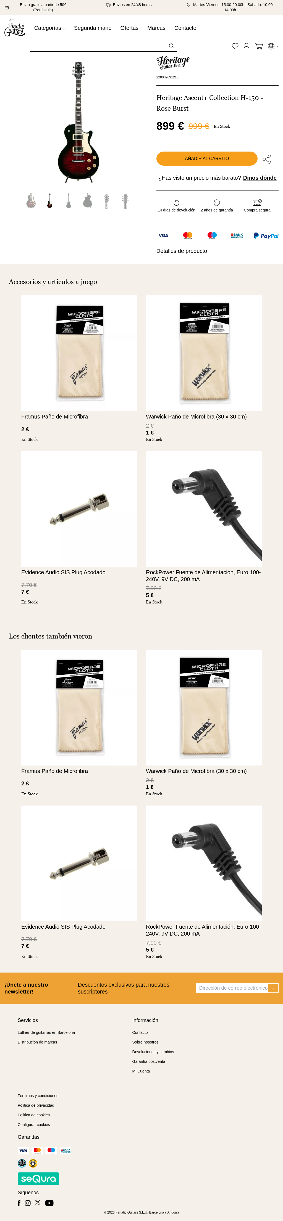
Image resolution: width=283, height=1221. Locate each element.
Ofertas (129, 28)
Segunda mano (93, 28)
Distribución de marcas (37, 1042)
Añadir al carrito (207, 158)
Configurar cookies (34, 1124)
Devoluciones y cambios (153, 1052)
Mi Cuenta (141, 1071)
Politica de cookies (34, 1115)
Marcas (156, 28)
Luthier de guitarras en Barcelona (46, 1032)
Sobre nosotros (145, 1042)
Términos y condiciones (38, 1095)
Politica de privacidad (36, 1105)
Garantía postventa (148, 1061)
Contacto (185, 28)
